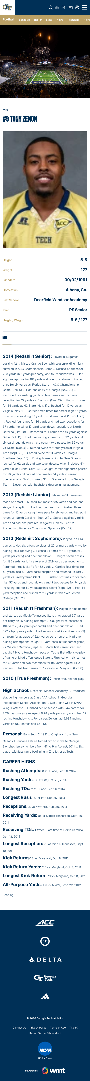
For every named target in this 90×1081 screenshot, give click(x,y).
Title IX (73, 1027)
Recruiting (73, 19)
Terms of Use (58, 1027)
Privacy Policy (38, 1027)
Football (8, 19)
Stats (49, 19)
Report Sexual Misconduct (45, 1033)
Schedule (24, 19)
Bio (4, 337)
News (60, 19)
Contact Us (19, 1027)
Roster (38, 19)
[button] (50, 7)
